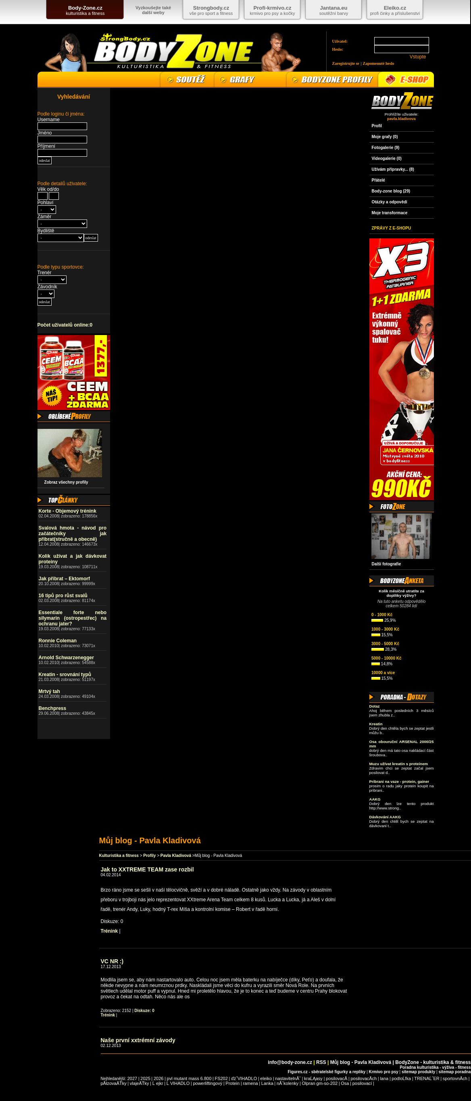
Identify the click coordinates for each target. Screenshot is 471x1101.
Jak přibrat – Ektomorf (64, 579)
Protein (232, 1083)
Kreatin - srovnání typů (65, 674)
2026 (158, 1078)
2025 (145, 1078)
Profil (377, 126)
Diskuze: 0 (144, 1010)
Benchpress (53, 708)
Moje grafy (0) (385, 137)
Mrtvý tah (49, 691)
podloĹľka (401, 1078)
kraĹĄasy (313, 1078)
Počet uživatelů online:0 (65, 325)
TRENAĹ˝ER (426, 1078)
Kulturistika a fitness (119, 855)
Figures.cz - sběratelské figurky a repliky (326, 1072)
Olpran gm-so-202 (320, 1083)
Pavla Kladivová (175, 855)
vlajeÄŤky (139, 1083)
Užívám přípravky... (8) (393, 169)
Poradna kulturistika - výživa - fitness (435, 1067)
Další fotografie (386, 564)
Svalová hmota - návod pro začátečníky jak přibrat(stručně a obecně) (73, 533)
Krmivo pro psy (383, 1072)
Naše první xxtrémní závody (138, 1040)
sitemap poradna (454, 1072)
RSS (321, 1062)
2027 (132, 1078)
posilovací (362, 1083)
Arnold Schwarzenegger (66, 657)
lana (384, 1078)
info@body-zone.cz (290, 1062)
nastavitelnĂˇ (288, 1078)
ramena (250, 1083)
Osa (345, 1083)
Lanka (267, 1083)
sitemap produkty (418, 1072)
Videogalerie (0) (387, 158)
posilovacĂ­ (336, 1078)
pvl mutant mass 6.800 (189, 1078)
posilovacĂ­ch (363, 1078)
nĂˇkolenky (287, 1083)
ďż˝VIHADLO (244, 1078)
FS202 (221, 1078)
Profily (149, 855)
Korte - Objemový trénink (67, 511)
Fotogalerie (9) (386, 147)
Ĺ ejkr (157, 1083)
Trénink (109, 931)
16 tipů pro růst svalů (63, 595)
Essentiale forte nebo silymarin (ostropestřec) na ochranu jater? (73, 618)
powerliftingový (207, 1083)
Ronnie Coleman (58, 641)
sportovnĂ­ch (455, 1078)
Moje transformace (390, 213)
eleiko (266, 1078)
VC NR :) (112, 961)
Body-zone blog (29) (391, 191)
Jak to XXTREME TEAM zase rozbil (147, 869)
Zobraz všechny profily (64, 482)
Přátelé (378, 180)
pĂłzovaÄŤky (114, 1083)
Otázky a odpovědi (389, 202)
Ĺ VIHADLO (178, 1083)
